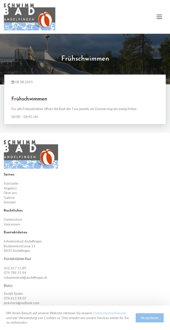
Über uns (10, 193)
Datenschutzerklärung (109, 313)
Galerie (9, 198)
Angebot (10, 188)
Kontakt (10, 202)
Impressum (12, 224)
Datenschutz (13, 219)
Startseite (11, 183)
